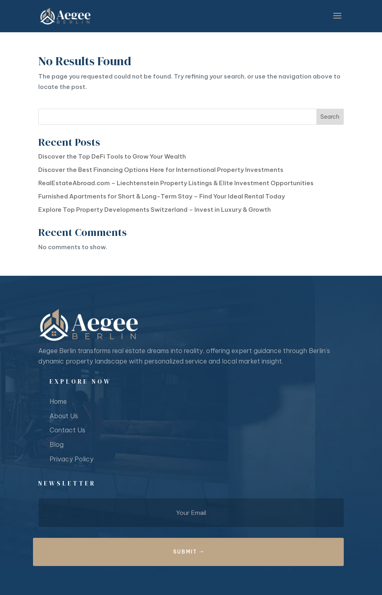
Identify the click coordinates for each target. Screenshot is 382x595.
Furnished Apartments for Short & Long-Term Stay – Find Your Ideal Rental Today (161, 196)
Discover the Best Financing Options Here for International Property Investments (160, 170)
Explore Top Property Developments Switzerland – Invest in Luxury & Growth (154, 209)
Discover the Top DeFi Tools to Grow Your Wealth (112, 156)
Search (329, 116)
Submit (185, 552)
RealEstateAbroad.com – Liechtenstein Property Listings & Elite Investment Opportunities (176, 183)
